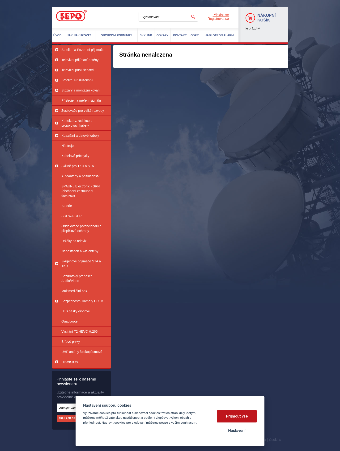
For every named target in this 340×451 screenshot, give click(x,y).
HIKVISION (69, 362)
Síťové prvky (70, 341)
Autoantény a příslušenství (80, 176)
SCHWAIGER (71, 216)
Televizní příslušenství (77, 70)
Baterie (66, 206)
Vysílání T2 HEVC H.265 (79, 331)
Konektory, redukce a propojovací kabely (76, 123)
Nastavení (236, 430)
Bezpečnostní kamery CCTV (82, 301)
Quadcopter (70, 321)
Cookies (275, 440)
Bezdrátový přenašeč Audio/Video (77, 278)
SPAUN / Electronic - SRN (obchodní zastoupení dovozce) (80, 191)
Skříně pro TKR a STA (77, 166)
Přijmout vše (237, 416)
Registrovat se (218, 19)
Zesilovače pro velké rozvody (82, 110)
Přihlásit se (221, 15)
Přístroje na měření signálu (81, 100)
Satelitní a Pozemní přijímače (82, 50)
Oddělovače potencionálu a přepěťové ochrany (81, 228)
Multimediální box (74, 291)
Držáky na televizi (74, 241)
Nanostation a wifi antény (79, 251)
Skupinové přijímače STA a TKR (81, 263)
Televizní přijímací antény (79, 60)
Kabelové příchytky (75, 156)
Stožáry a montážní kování (81, 90)
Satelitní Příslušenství (77, 80)
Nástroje (67, 146)
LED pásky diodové (75, 311)
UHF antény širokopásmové (81, 352)
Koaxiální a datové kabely (80, 135)
